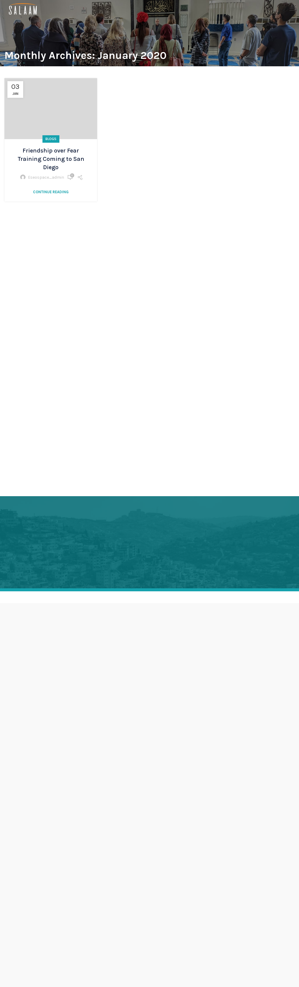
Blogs (50, 139)
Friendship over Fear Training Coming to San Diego (51, 159)
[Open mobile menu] (292, 9)
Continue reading (51, 192)
